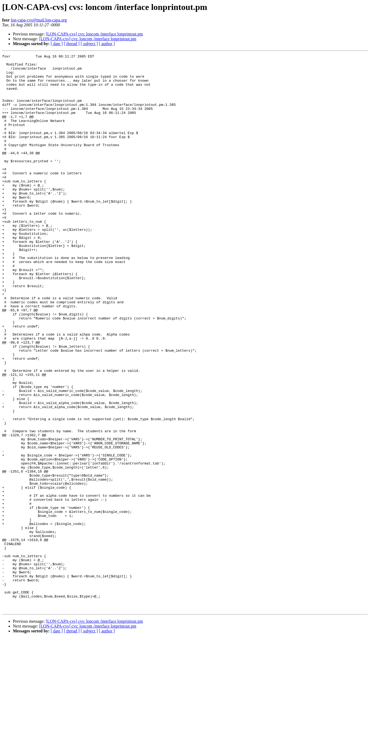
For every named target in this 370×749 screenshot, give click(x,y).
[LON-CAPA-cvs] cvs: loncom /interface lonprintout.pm (94, 34)
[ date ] (57, 43)
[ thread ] (72, 43)
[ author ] (107, 43)
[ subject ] (89, 43)
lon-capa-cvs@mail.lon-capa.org (39, 20)
